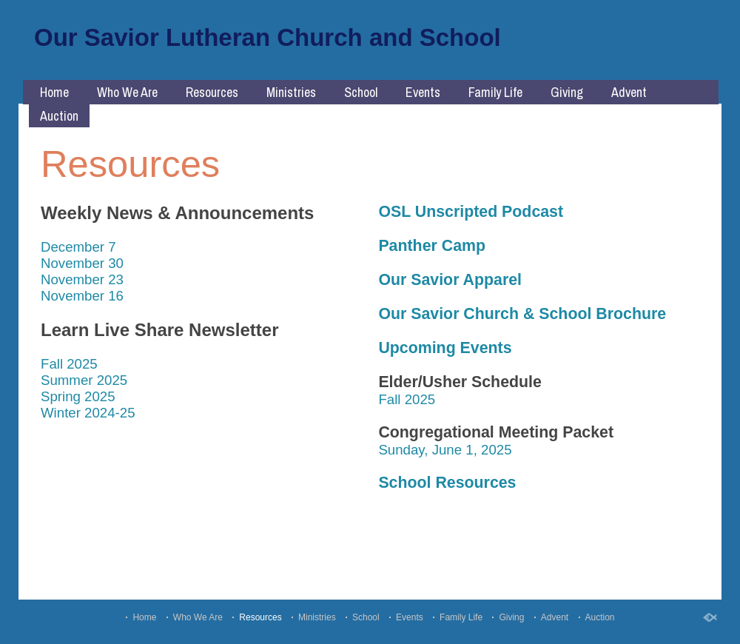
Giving (567, 92)
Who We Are (127, 92)
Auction (59, 116)
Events (423, 92)
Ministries (291, 92)
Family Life (495, 92)
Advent (629, 92)
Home (54, 92)
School (360, 92)
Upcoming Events (444, 348)
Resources (212, 92)
